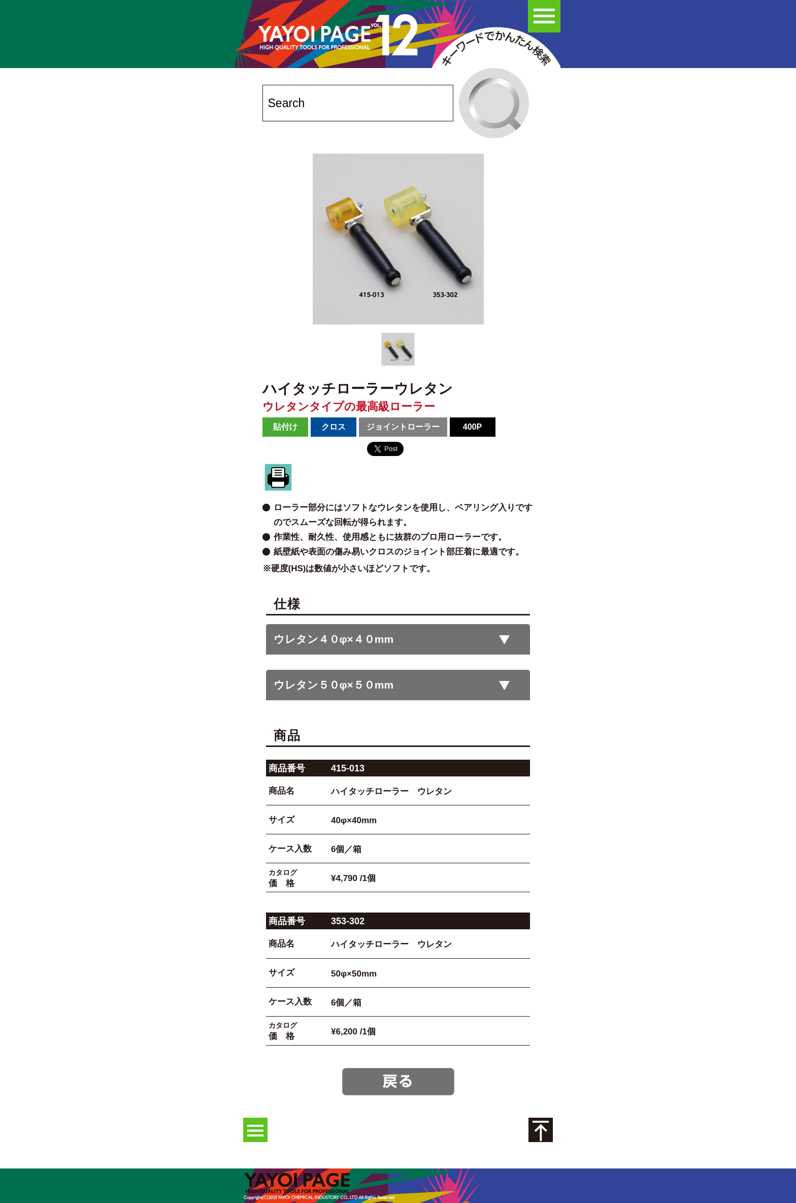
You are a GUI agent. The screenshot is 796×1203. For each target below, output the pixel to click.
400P (472, 426)
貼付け (285, 426)
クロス (333, 426)
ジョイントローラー (403, 426)
